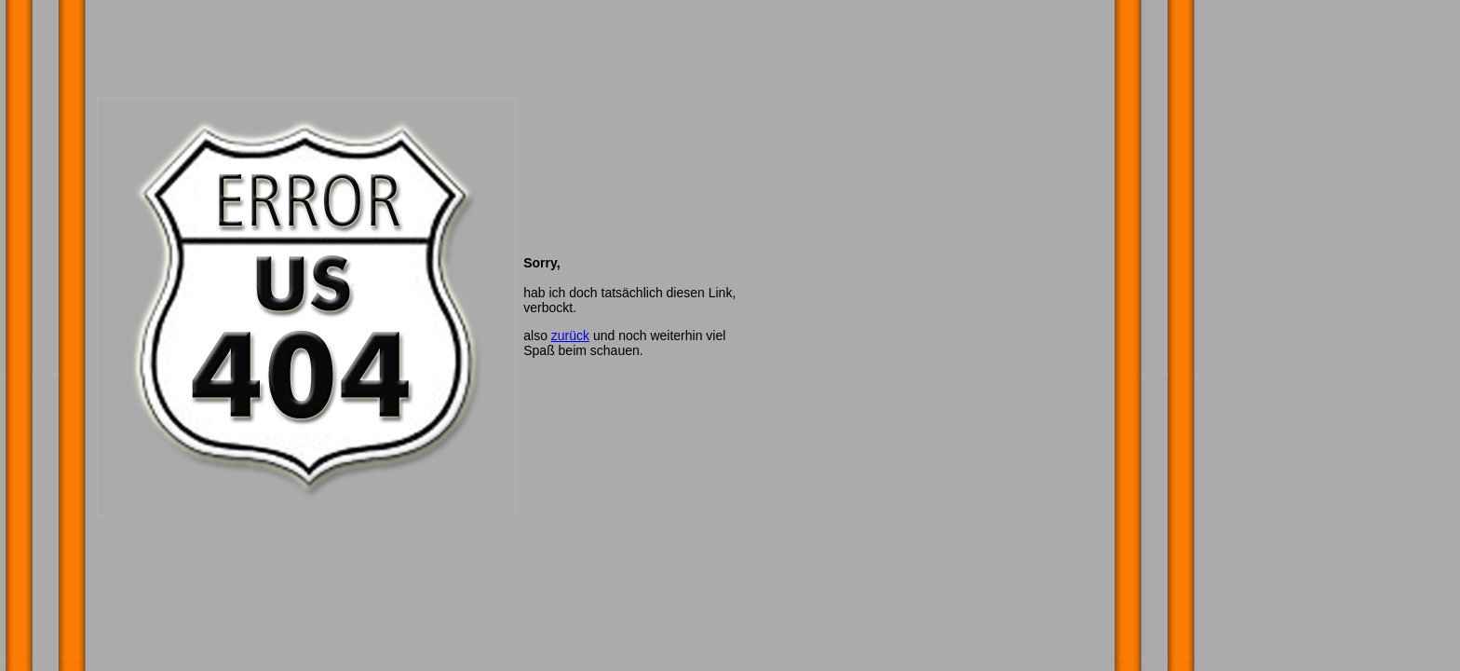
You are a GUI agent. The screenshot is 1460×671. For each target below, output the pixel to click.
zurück (570, 335)
